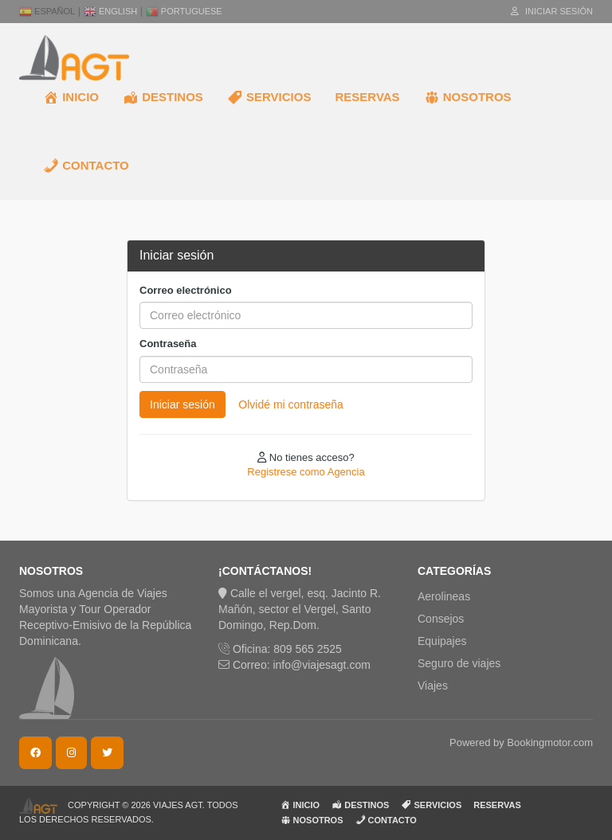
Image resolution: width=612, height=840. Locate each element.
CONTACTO (86, 166)
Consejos (441, 618)
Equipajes (442, 641)
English (110, 11)
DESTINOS (163, 97)
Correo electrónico (185, 290)
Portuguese (184, 11)
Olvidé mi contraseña (290, 404)
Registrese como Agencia (305, 472)
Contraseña (168, 344)
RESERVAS (367, 97)
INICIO (71, 97)
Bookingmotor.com (550, 742)
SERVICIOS (269, 97)
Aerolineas (444, 596)
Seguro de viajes (459, 663)
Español (47, 11)
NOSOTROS (468, 97)
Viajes (433, 685)
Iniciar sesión (552, 11)
